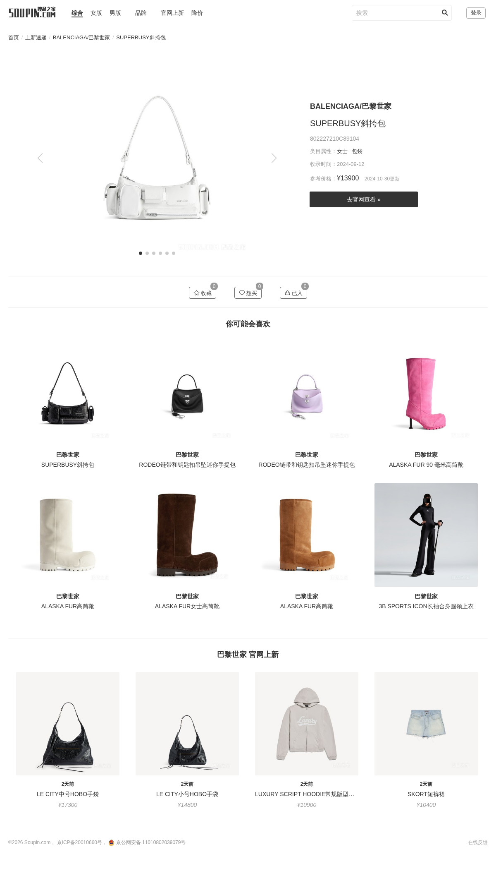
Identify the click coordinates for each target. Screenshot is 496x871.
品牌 (141, 13)
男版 (115, 13)
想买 (248, 293)
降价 (197, 13)
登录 (476, 13)
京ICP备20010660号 (79, 842)
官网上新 (172, 13)
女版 (96, 13)
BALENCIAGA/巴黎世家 (81, 37)
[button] (274, 158)
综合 (77, 13)
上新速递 (36, 37)
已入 (293, 293)
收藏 (202, 293)
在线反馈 (478, 842)
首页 (13, 37)
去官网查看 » (364, 199)
